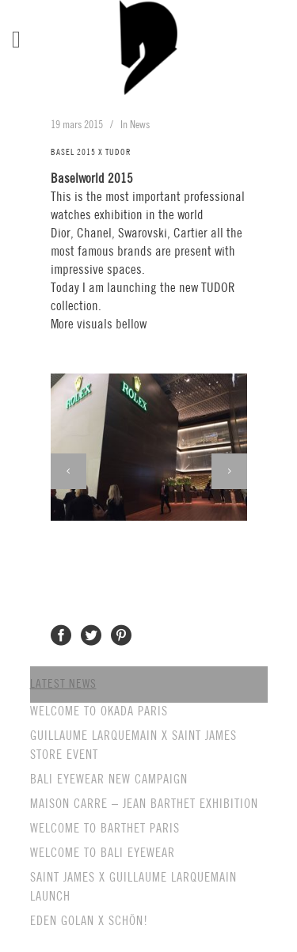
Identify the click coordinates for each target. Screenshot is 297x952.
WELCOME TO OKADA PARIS (99, 712)
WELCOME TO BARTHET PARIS (105, 829)
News (140, 125)
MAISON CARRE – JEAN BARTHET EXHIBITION (144, 804)
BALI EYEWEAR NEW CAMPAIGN (109, 780)
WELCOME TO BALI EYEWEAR (102, 853)
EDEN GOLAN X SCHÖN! (89, 921)
